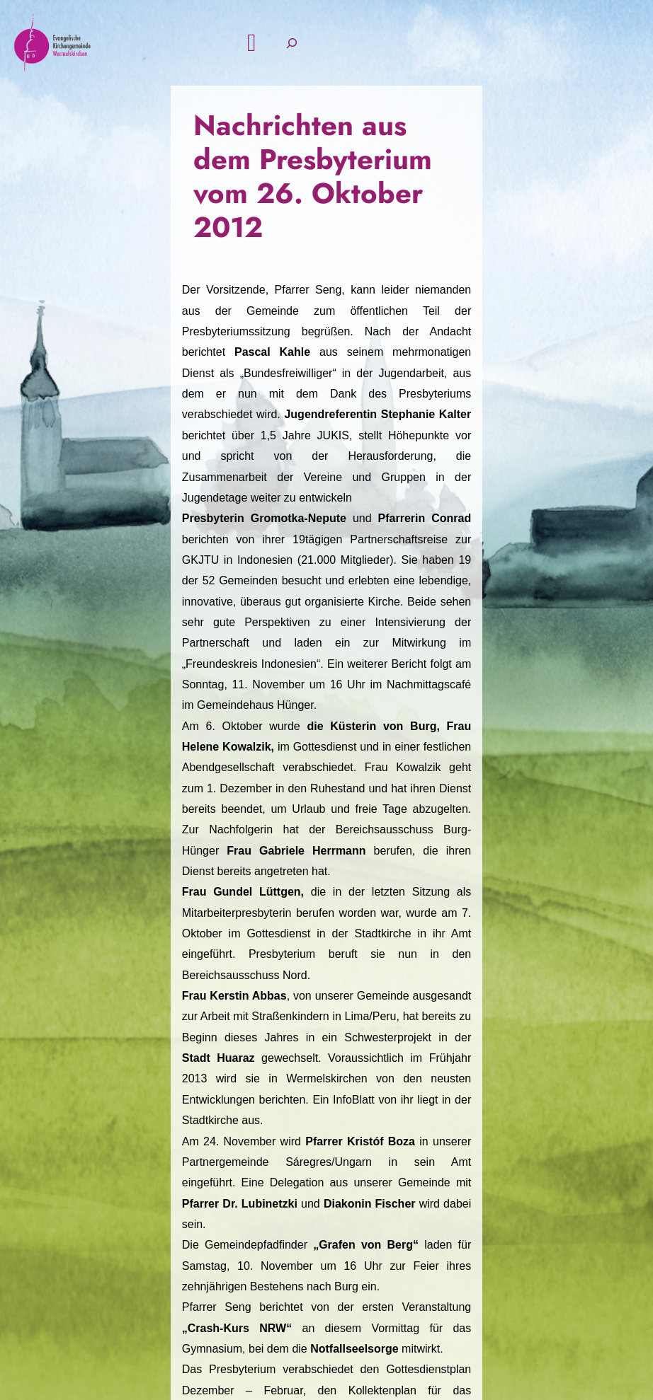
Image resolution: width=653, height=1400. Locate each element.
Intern (584, 1223)
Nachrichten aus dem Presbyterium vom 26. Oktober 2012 (297, 214)
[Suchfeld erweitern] (581, 79)
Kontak (360, 1223)
